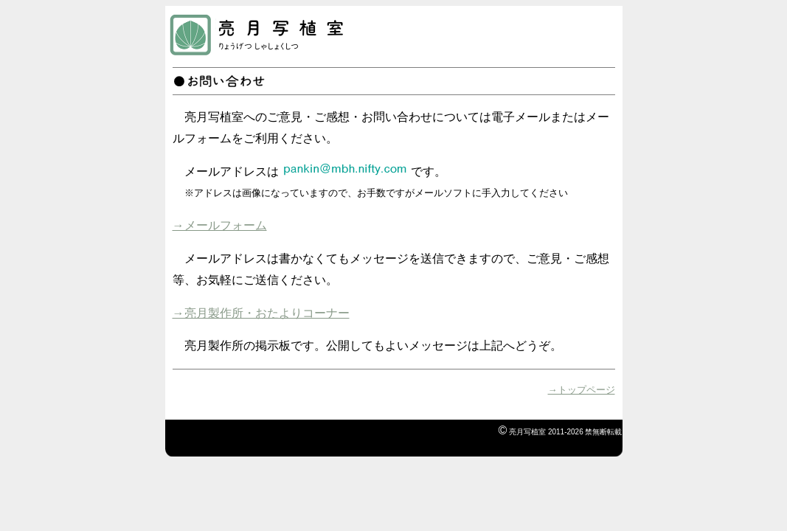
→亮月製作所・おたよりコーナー (261, 313)
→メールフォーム (220, 225)
